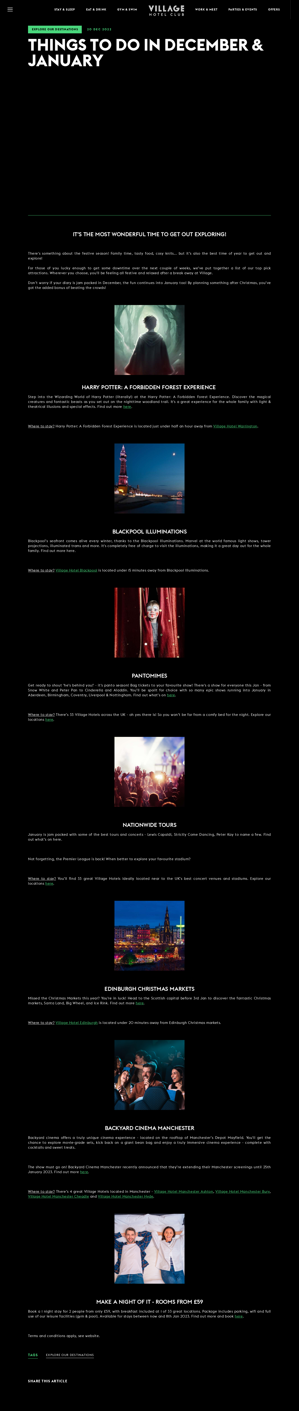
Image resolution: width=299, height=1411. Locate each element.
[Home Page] (166, 9)
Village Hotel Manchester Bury (243, 1191)
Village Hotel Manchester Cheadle (58, 1196)
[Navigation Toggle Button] (25, 9)
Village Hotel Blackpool (76, 570)
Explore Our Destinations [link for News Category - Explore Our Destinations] (70, 1355)
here (127, 407)
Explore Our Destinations (55, 29)
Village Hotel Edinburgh (77, 1023)
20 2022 (99, 29)
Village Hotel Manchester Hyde (125, 1196)
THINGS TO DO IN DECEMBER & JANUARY (145, 53)
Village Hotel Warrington (235, 426)
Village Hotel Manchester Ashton (183, 1191)
